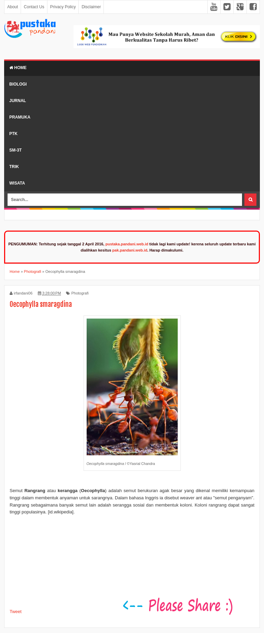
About (12, 6)
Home (17, 67)
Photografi (79, 293)
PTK (13, 133)
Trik (14, 166)
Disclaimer (91, 6)
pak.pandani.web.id (129, 250)
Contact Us (34, 6)
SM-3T (15, 150)
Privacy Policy (63, 6)
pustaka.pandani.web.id (127, 244)
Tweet (16, 611)
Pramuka (19, 117)
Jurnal (17, 100)
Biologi (18, 84)
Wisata (17, 183)
